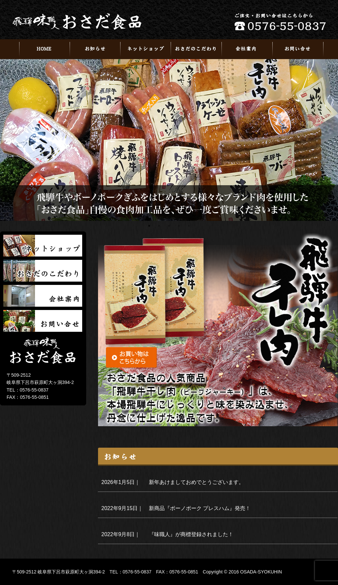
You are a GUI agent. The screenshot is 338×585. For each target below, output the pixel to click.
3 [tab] (169, 226)
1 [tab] (149, 226)
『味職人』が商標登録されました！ (191, 534)
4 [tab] (179, 226)
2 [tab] (159, 226)
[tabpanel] (169, 140)
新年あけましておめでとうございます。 (196, 482)
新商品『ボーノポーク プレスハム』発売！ (200, 508)
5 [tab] (189, 226)
